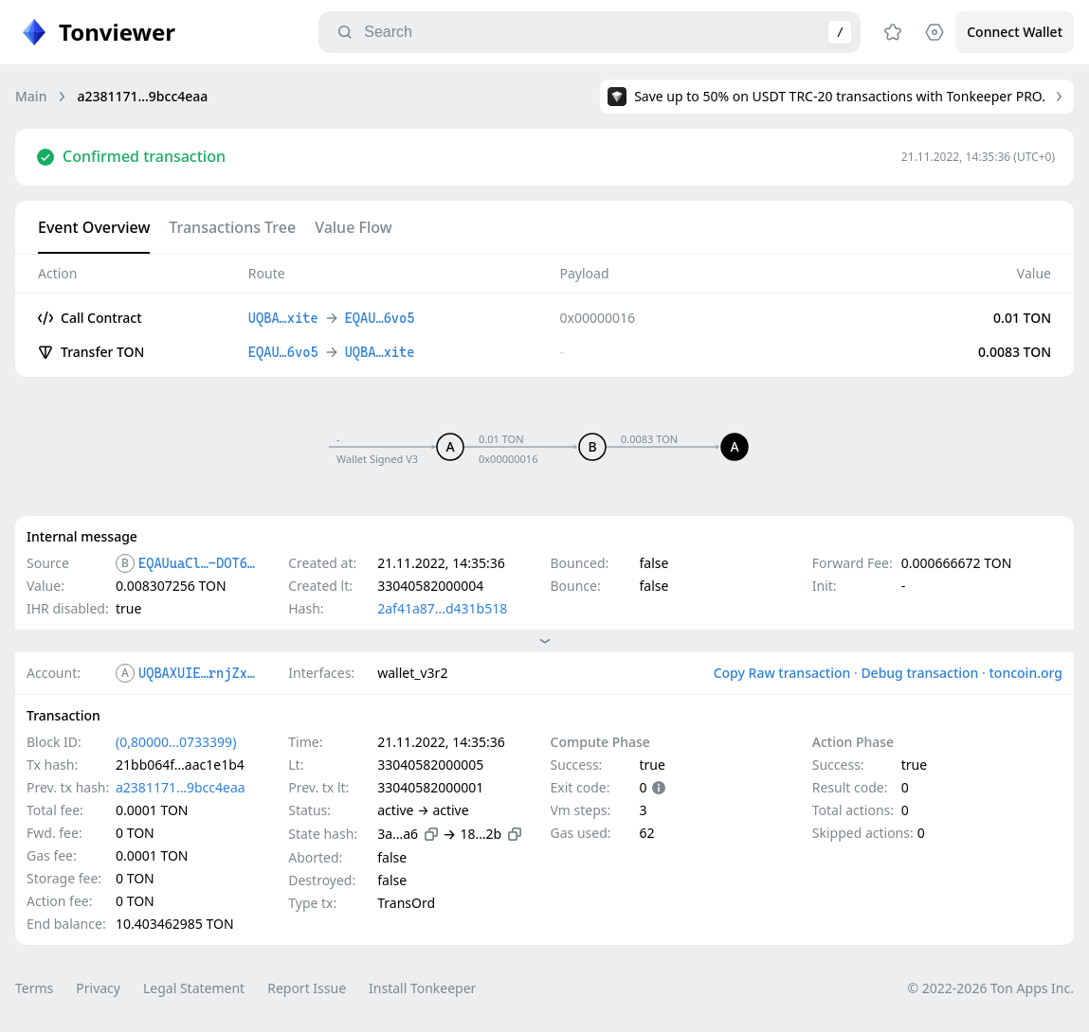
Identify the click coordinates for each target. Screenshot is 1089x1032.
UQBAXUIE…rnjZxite (197, 673)
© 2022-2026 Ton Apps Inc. (991, 988)
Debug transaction (919, 673)
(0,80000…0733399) (176, 742)
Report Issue (306, 988)
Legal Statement (194, 988)
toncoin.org (1025, 673)
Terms (34, 988)
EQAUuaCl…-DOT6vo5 (197, 563)
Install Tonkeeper (422, 988)
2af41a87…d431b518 (442, 608)
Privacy (98, 988)
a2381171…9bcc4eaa (180, 787)
